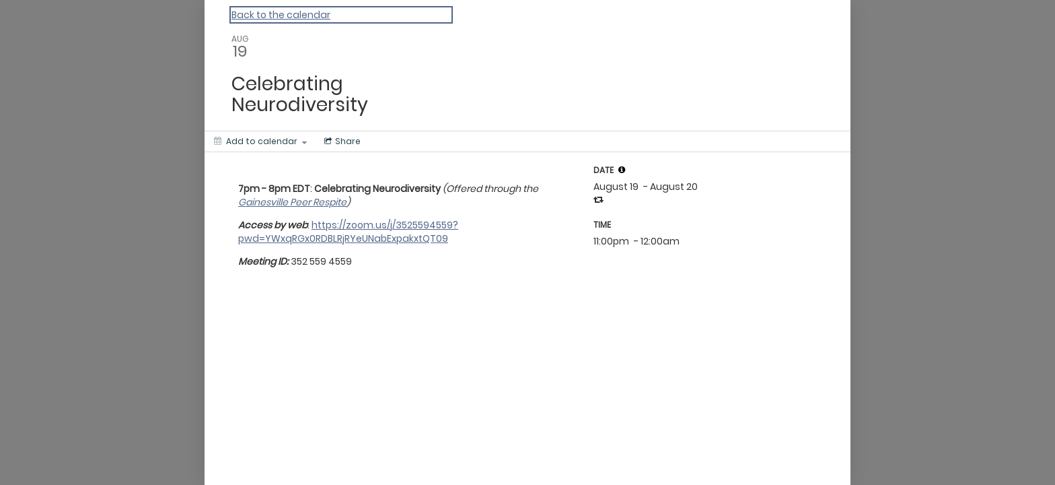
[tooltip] (621, 170)
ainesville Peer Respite (296, 202)
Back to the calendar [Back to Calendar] (280, 15)
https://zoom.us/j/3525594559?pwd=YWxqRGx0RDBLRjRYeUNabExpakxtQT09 (348, 231)
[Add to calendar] (260, 141)
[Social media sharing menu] (341, 141)
